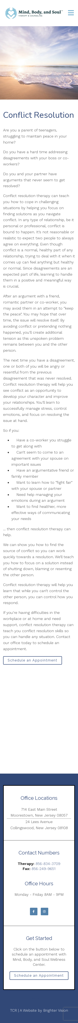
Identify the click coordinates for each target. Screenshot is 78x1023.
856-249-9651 (44, 868)
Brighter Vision (55, 1010)
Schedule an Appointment (32, 660)
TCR (13, 1010)
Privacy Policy (39, 998)
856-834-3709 (48, 863)
